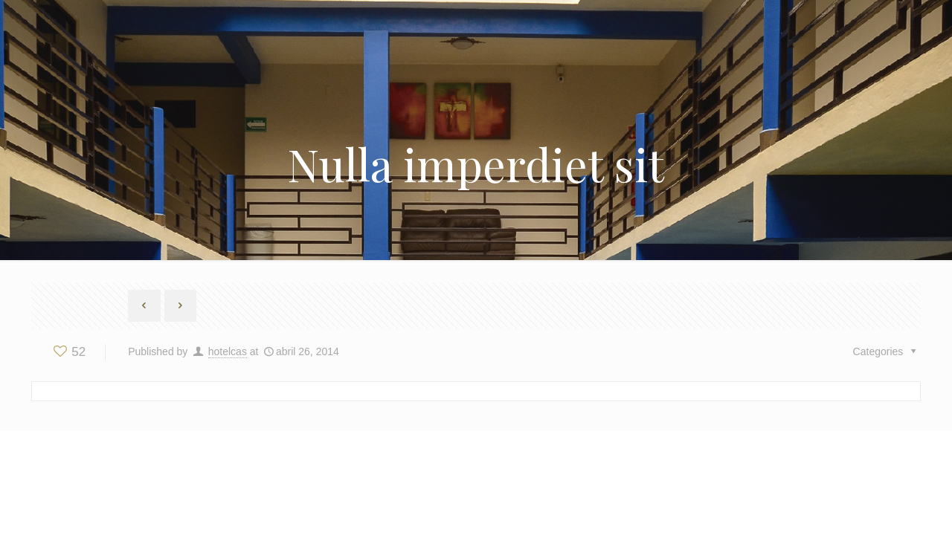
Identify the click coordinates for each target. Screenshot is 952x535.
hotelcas (227, 351)
